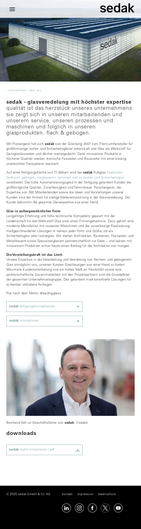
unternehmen (17, 90)
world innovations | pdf (32, 450)
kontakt (67, 494)
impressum (85, 494)
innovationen (24, 321)
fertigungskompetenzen (32, 306)
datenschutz (107, 494)
